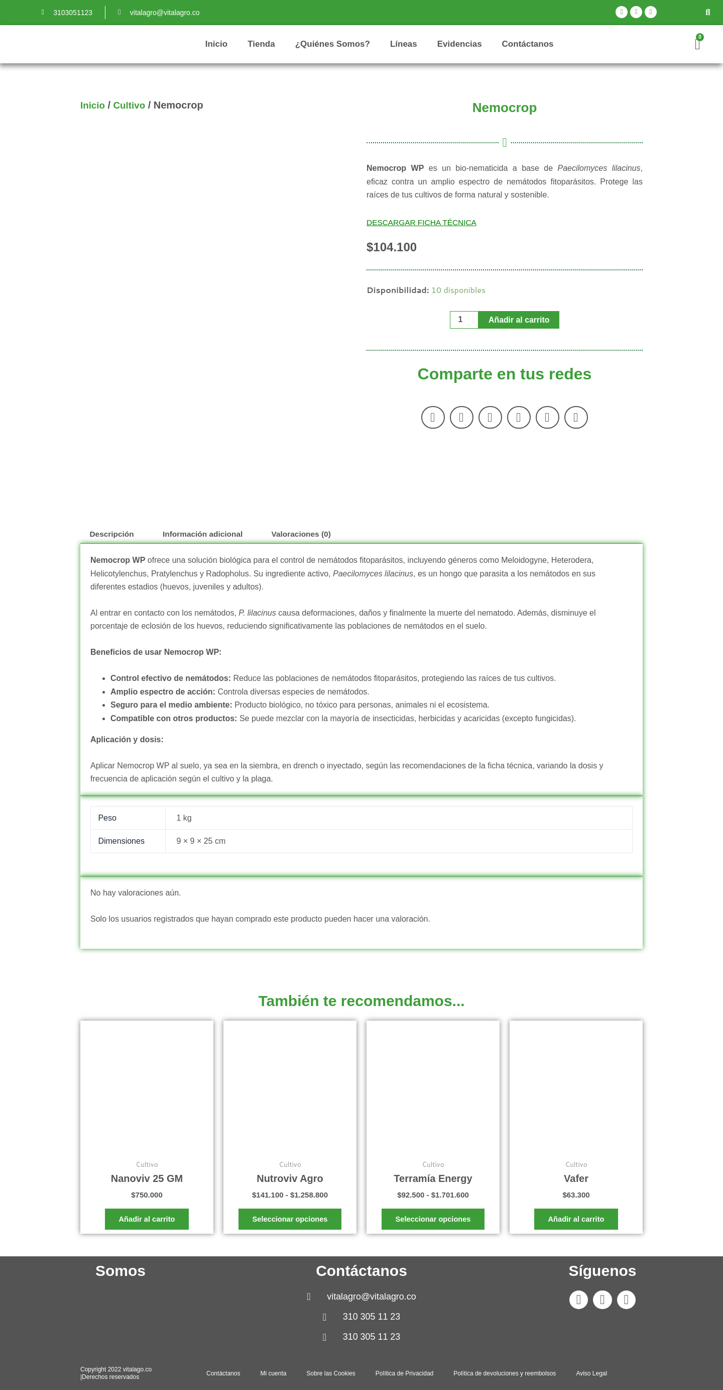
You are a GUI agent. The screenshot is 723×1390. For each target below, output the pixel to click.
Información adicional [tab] (207, 534)
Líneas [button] (403, 44)
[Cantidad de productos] (463, 320)
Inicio (216, 44)
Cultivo (132, 105)
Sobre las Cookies (330, 1373)
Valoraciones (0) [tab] (309, 534)
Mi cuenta (273, 1373)
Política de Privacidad (404, 1373)
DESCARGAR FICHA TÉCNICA (423, 222)
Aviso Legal (591, 1373)
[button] (707, 12)
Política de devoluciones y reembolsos (504, 1373)
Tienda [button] (261, 44)
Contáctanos (528, 44)
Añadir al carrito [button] (147, 1221)
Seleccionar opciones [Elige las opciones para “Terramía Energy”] (432, 1221)
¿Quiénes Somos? (332, 44)
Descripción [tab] (113, 534)
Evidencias (459, 44)
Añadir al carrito (519, 320)
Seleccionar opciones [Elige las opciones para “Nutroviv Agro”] (289, 1221)
